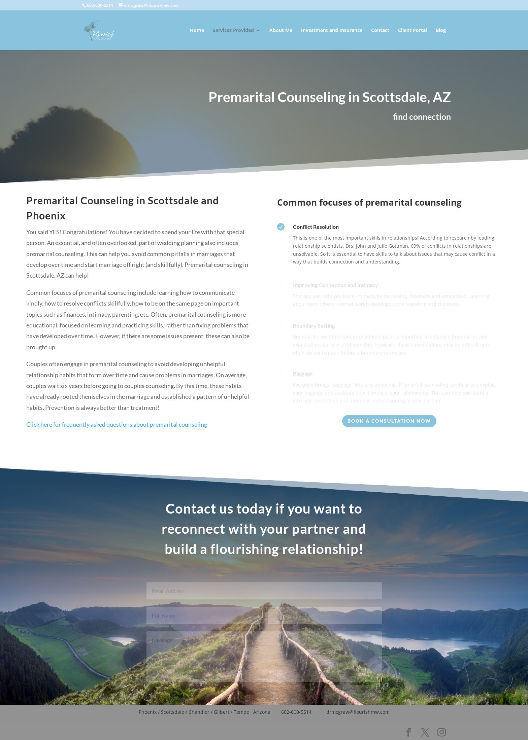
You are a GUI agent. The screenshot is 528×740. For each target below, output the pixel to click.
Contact (380, 30)
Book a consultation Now (389, 421)
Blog (441, 30)
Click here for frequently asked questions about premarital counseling (116, 433)
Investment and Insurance (331, 30)
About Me (280, 30)
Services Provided (233, 30)
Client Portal (412, 30)
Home (197, 30)
